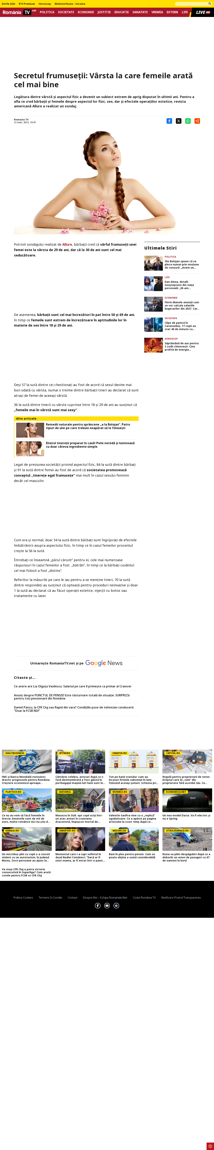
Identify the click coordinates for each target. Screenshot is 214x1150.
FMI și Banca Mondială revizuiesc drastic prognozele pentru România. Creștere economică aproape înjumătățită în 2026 (26, 780)
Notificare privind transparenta (181, 897)
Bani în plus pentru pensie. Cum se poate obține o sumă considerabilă (132, 856)
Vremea (157, 12)
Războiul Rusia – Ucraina (70, 3)
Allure (67, 244)
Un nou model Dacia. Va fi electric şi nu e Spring (186, 817)
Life (185, 12)
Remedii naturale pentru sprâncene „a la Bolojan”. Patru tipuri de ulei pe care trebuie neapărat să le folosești (88, 426)
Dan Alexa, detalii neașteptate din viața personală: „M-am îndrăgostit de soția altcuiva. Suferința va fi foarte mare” (180, 285)
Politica (47, 12)
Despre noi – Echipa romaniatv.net (105, 897)
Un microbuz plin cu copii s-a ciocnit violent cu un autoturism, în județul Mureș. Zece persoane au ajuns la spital (26, 857)
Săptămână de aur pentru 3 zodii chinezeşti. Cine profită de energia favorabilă (182, 346)
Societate (66, 12)
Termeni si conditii (50, 897)
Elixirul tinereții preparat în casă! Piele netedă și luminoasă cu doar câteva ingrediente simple (90, 444)
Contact (72, 897)
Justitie (104, 12)
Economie (86, 12)
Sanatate (140, 12)
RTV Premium (27, 3)
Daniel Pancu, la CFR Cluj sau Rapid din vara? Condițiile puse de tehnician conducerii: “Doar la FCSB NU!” (74, 709)
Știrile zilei (8, 3)
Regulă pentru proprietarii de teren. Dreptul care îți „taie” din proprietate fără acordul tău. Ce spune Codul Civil (186, 780)
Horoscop (45, 3)
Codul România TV (144, 897)
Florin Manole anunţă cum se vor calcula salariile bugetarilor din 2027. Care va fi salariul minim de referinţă (182, 305)
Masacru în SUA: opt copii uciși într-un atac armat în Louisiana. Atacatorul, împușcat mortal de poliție (79, 818)
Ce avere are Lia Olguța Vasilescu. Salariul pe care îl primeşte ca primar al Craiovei (72, 686)
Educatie (121, 12)
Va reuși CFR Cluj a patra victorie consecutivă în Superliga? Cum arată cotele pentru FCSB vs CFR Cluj (26, 872)
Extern (172, 12)
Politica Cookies (23, 897)
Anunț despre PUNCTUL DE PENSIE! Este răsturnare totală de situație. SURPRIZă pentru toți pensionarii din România (72, 697)
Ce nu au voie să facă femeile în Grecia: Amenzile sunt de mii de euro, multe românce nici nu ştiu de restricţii (25, 818)
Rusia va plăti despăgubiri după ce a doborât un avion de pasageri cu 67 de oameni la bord (186, 857)
